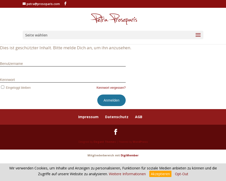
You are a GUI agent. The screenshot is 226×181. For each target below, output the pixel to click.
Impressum (88, 116)
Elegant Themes (105, 142)
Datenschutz (116, 116)
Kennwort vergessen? (111, 87)
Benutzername (11, 64)
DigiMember (130, 155)
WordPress (140, 142)
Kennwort (7, 80)
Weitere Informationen (127, 173)
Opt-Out (181, 173)
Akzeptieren (160, 173)
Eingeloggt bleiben (15, 87)
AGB (138, 116)
